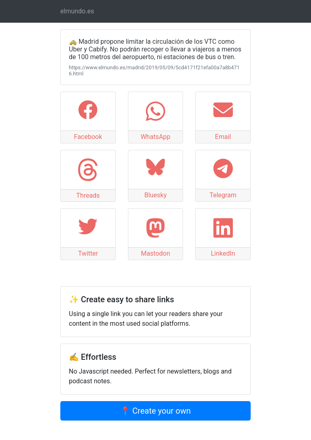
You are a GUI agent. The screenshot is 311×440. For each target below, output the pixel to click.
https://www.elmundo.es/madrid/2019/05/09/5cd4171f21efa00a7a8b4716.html (154, 70)
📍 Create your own (155, 411)
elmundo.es (77, 11)
